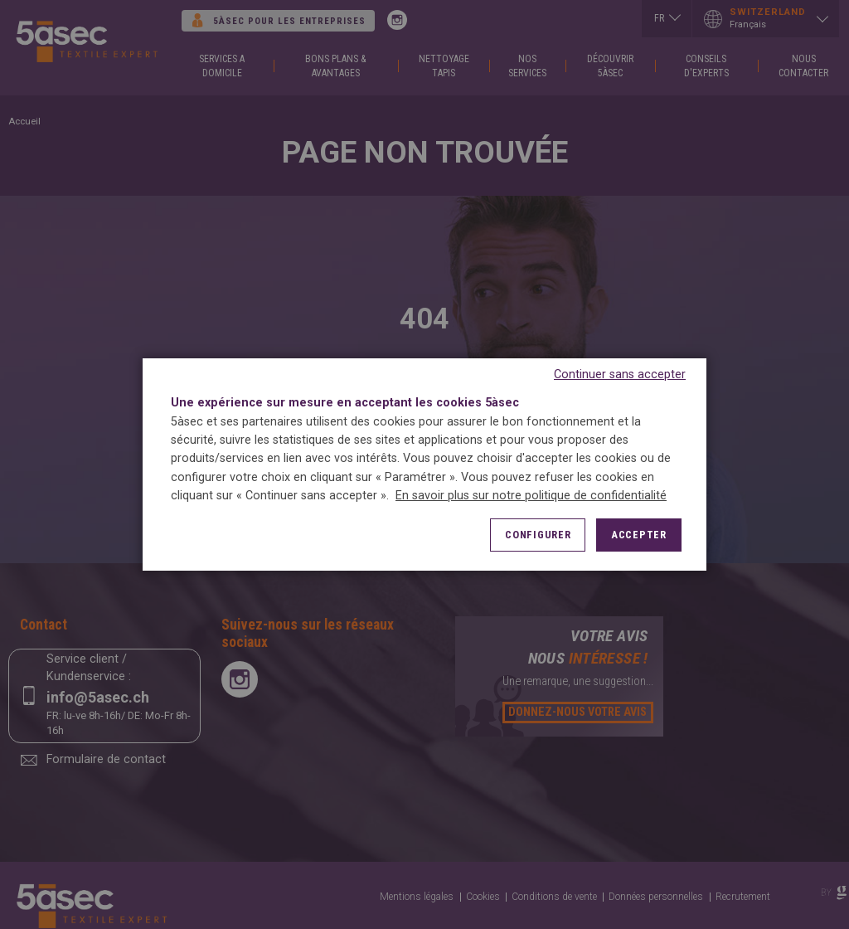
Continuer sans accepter (620, 374)
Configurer (538, 534)
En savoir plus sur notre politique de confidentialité (531, 496)
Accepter (639, 534)
